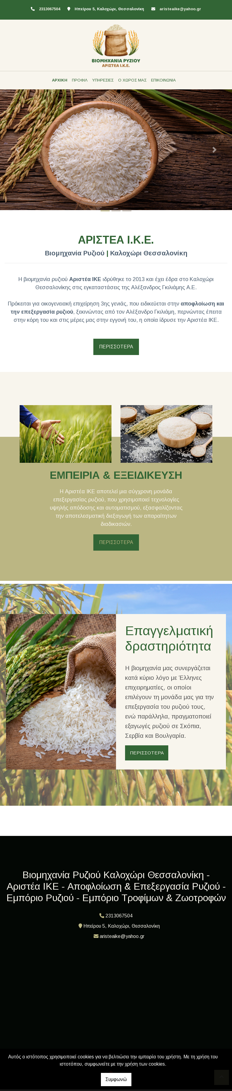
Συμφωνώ (116, 1079)
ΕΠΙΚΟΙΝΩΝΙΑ (163, 80)
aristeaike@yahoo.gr (180, 9)
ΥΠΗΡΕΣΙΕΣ (103, 80)
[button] (17, 149)
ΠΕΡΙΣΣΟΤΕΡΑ (116, 346)
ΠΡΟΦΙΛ (80, 80)
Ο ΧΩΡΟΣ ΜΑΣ (132, 80)
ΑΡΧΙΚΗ (59, 80)
